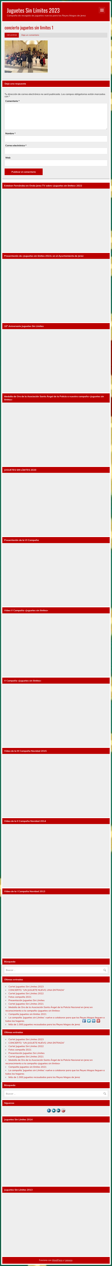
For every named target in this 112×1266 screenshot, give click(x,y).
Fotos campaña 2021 (19, 996)
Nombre (10, 133)
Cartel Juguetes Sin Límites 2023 (26, 986)
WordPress (57, 1260)
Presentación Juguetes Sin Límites (26, 1000)
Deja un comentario (30, 35)
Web (7, 157)
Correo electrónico (15, 145)
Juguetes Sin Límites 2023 (33, 10)
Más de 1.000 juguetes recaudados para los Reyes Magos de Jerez (44, 1024)
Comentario (12, 101)
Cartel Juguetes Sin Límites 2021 (26, 1003)
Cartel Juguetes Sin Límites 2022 (26, 993)
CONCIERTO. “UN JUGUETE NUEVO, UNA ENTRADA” (36, 990)
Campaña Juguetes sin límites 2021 (27, 1014)
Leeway (68, 1260)
